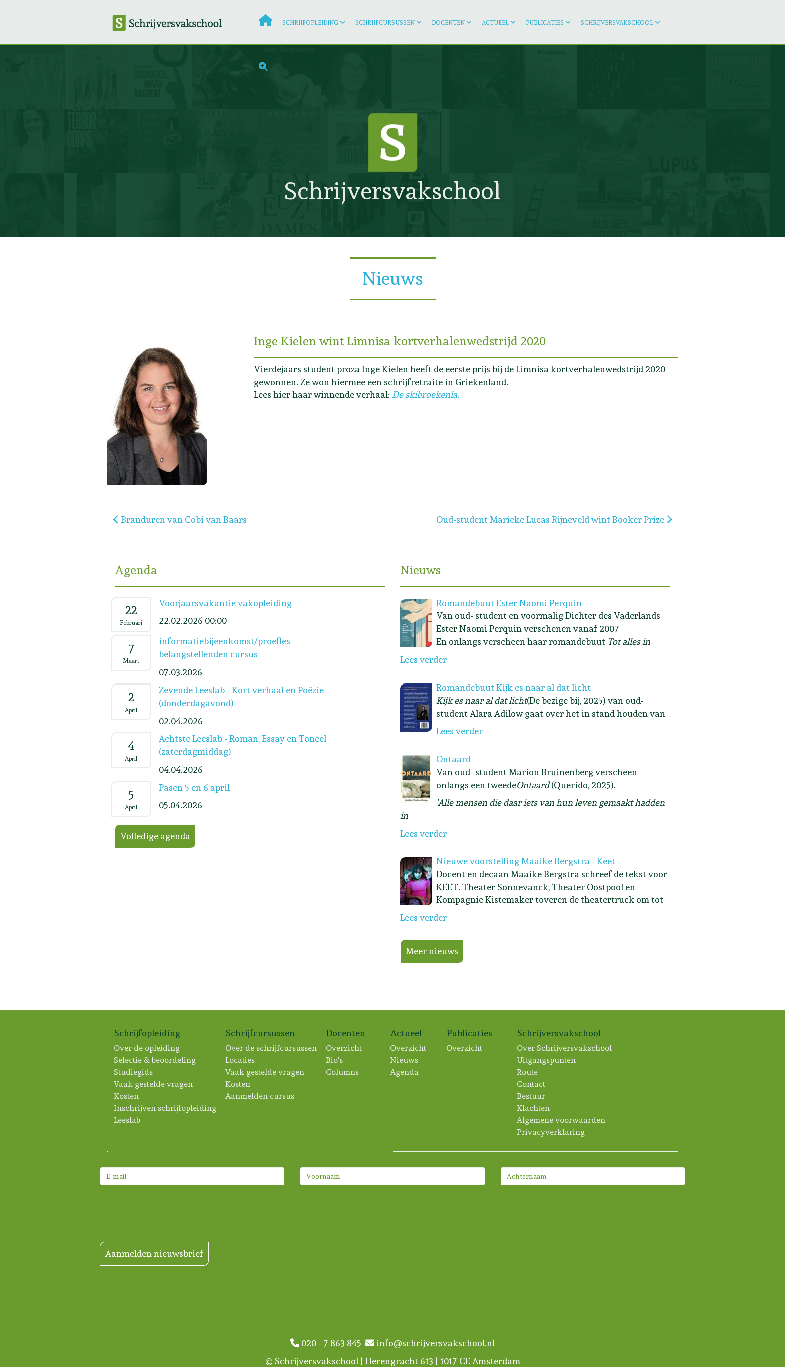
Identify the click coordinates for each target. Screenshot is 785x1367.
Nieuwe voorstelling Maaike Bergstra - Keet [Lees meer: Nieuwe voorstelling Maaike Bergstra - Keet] (525, 861)
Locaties (240, 1060)
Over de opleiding (147, 1048)
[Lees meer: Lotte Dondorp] (738, 141)
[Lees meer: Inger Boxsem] (738, 77)
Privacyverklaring (551, 1132)
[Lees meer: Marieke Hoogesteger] (674, 205)
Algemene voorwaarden (561, 1120)
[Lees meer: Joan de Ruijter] (674, 141)
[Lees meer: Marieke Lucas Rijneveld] (224, 205)
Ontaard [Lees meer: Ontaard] (453, 759)
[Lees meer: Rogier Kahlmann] (32, 205)
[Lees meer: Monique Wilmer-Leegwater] (32, 77)
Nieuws (404, 1060)
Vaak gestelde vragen (154, 1084)
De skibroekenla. (425, 394)
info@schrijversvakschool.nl (430, 1343)
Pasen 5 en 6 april (194, 787)
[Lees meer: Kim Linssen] (609, 205)
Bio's (335, 1060)
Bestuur (531, 1096)
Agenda (405, 1072)
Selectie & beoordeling (155, 1060)
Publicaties (545, 22)
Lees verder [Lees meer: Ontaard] (423, 833)
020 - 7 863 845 (327, 1343)
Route (528, 1072)
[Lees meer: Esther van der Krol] (32, 141)
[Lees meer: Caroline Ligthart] (160, 205)
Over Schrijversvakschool (565, 1048)
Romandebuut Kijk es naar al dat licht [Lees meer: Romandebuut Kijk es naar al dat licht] (513, 687)
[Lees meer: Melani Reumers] (96, 205)
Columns (343, 1072)
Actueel (495, 22)
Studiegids (134, 1072)
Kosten (127, 1096)
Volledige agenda (155, 836)
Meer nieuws (432, 951)
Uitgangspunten (547, 1060)
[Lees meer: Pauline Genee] (224, 141)
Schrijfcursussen (385, 22)
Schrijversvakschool (617, 22)
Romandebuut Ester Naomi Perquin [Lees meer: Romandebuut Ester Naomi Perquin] (509, 603)
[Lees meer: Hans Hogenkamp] (545, 205)
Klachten (534, 1108)
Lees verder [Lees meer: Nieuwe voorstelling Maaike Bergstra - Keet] (423, 917)
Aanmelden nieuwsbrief (154, 1253)
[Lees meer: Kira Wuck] (160, 141)
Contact (531, 1084)
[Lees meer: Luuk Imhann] (738, 205)
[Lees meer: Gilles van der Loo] (545, 141)
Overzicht (344, 1048)
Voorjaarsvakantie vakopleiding (225, 603)
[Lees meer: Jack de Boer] (96, 77)
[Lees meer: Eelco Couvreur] (96, 141)
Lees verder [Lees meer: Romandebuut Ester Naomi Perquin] (423, 659)
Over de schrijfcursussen (271, 1048)
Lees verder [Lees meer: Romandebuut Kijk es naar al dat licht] (459, 731)
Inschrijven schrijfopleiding (165, 1108)
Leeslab (127, 1120)
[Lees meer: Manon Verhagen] (609, 141)
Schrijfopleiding (310, 22)
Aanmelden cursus (260, 1096)
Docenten (448, 22)
